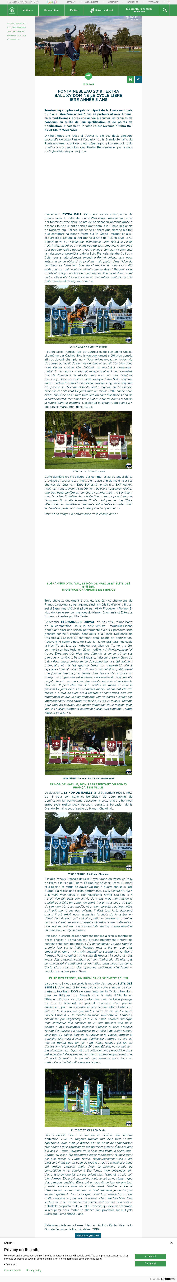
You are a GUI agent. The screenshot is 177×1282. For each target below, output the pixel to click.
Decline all (150, 1263)
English (9, 1242)
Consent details (12, 1270)
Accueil (10, 24)
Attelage (153, 2)
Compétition (51, 10)
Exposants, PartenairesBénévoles (139, 10)
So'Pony (71, 2)
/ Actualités (20, 24)
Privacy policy (33, 1270)
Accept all (150, 1256)
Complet (113, 2)
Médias (74, 10)
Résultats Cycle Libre (88, 1236)
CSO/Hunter (92, 2)
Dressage (132, 2)
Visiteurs (28, 10)
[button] (28, 10)
